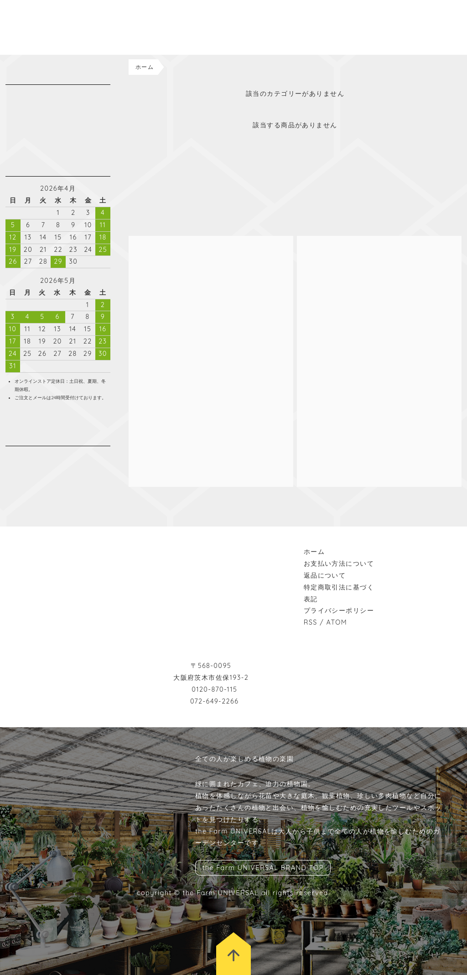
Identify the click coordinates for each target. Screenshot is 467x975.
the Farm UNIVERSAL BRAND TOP (262, 868)
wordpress (37, 457)
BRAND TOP (425, 6)
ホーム (144, 66)
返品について (325, 575)
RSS (310, 622)
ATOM (337, 622)
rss (51, 457)
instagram (10, 457)
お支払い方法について (339, 563)
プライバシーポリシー (339, 610)
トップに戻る (233, 953)
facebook (23, 457)
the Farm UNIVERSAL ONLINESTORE (55, 27)
